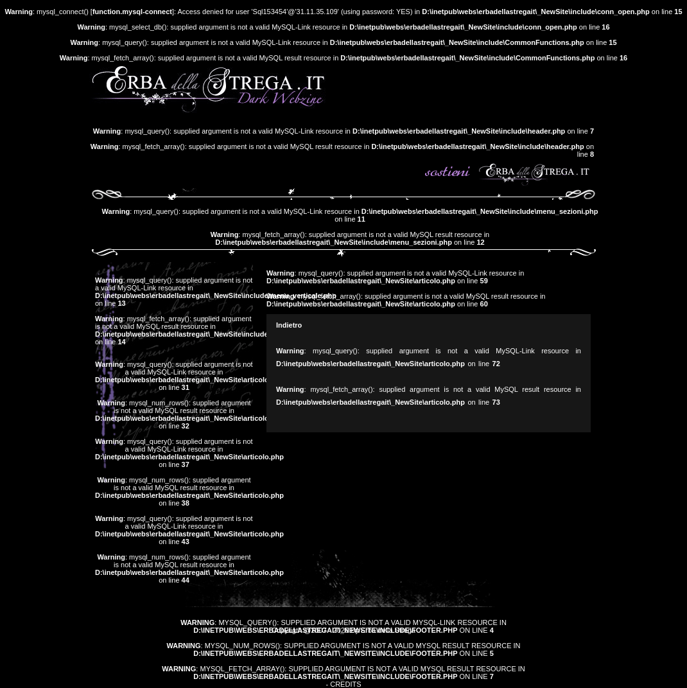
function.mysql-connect (132, 11)
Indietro (289, 325)
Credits (345, 684)
